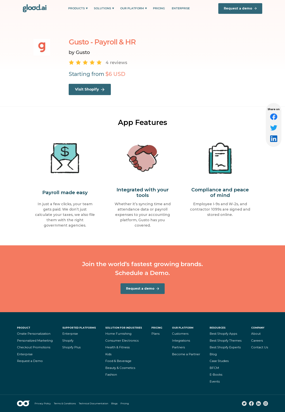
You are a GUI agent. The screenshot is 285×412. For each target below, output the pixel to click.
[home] (35, 8)
